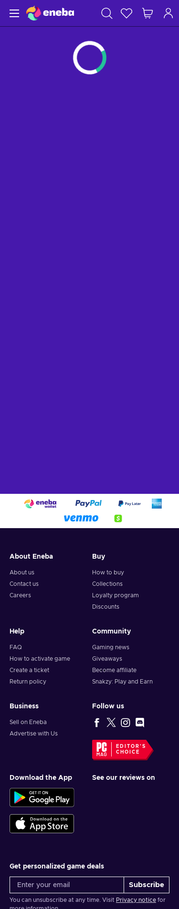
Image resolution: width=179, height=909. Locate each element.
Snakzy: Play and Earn (122, 681)
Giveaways (107, 659)
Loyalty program (115, 595)
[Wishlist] (126, 13)
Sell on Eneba (28, 722)
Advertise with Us (34, 733)
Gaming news (110, 647)
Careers (20, 595)
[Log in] (168, 13)
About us (22, 572)
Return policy (28, 681)
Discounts (105, 607)
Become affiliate (114, 670)
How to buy (108, 572)
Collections (107, 584)
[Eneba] (50, 13)
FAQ (16, 647)
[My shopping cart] (147, 13)
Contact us (24, 584)
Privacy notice (136, 900)
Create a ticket (29, 670)
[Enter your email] (67, 885)
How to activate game (40, 659)
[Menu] (13, 13)
